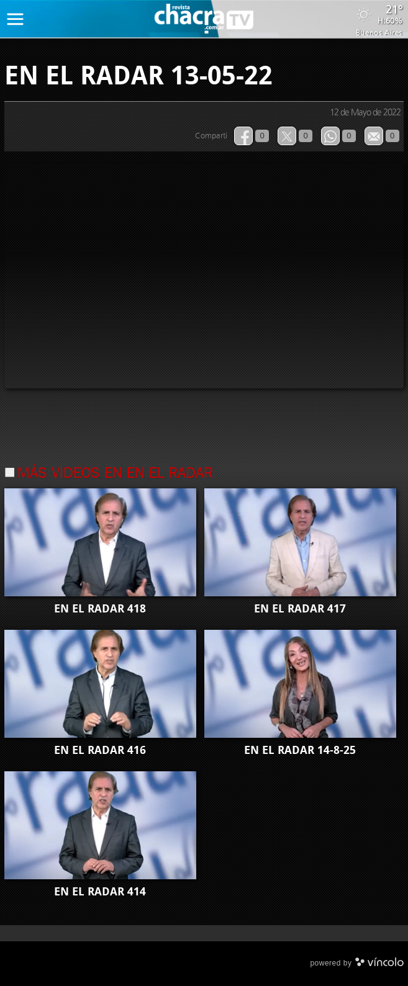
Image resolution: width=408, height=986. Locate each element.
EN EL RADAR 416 (100, 750)
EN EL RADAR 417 (300, 609)
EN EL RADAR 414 (100, 892)
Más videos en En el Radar (115, 474)
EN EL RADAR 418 (100, 609)
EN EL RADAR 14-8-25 (300, 750)
